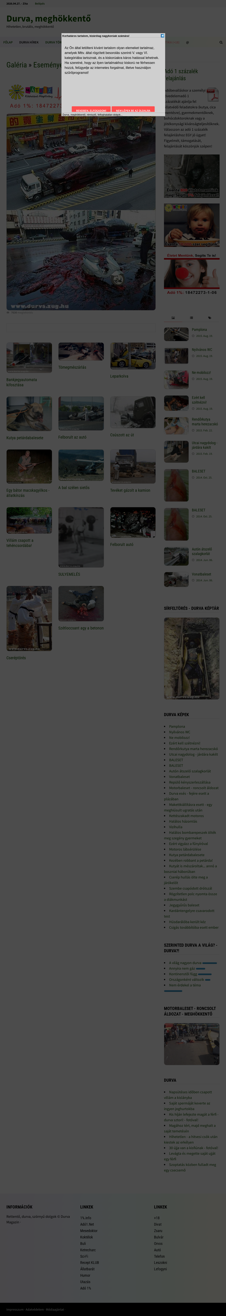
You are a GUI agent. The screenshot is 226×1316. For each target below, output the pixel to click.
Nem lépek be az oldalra (133, 110)
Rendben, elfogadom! (91, 110)
